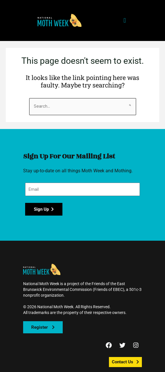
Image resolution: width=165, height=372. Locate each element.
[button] (59, 20)
